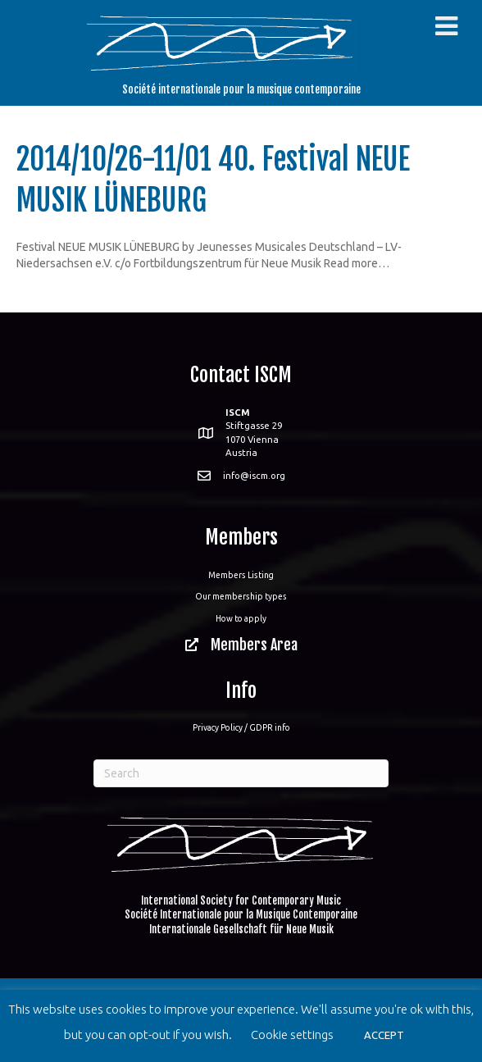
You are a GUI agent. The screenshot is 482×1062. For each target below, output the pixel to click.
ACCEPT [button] (384, 1035)
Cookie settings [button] (292, 1034)
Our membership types (241, 596)
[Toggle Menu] (446, 26)
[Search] (241, 773)
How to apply (241, 618)
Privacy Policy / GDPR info (241, 727)
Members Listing (241, 575)
